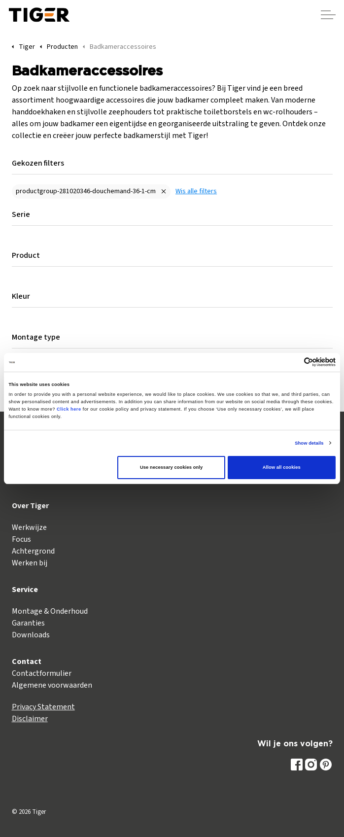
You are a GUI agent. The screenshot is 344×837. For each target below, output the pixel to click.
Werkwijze (29, 527)
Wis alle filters (196, 191)
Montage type (36, 337)
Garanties (28, 623)
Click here (69, 409)
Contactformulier (41, 673)
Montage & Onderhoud (50, 611)
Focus (21, 539)
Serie (21, 214)
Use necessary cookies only (171, 467)
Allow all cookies (282, 467)
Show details (309, 443)
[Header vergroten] (328, 15)
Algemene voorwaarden (52, 685)
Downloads (31, 634)
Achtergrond (33, 551)
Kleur (21, 296)
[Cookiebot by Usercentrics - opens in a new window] (292, 362)
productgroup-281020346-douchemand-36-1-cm (86, 191)
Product (26, 255)
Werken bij (29, 563)
